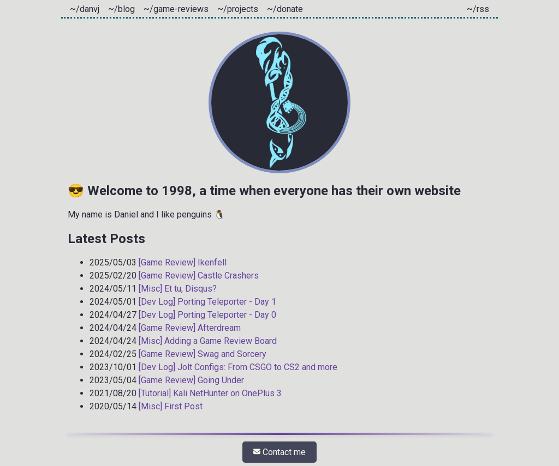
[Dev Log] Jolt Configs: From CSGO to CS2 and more (238, 367)
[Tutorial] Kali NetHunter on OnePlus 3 (210, 393)
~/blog (121, 9)
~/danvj (84, 9)
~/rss (478, 9)
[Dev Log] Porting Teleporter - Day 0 (207, 315)
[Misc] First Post (171, 406)
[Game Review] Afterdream (190, 328)
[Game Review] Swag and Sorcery (202, 354)
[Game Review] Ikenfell (183, 262)
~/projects (237, 9)
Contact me (279, 452)
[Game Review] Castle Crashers (199, 275)
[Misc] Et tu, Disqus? (178, 288)
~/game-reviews (176, 9)
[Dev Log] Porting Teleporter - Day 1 (207, 301)
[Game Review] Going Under (191, 380)
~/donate (285, 9)
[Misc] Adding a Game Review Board (208, 341)
